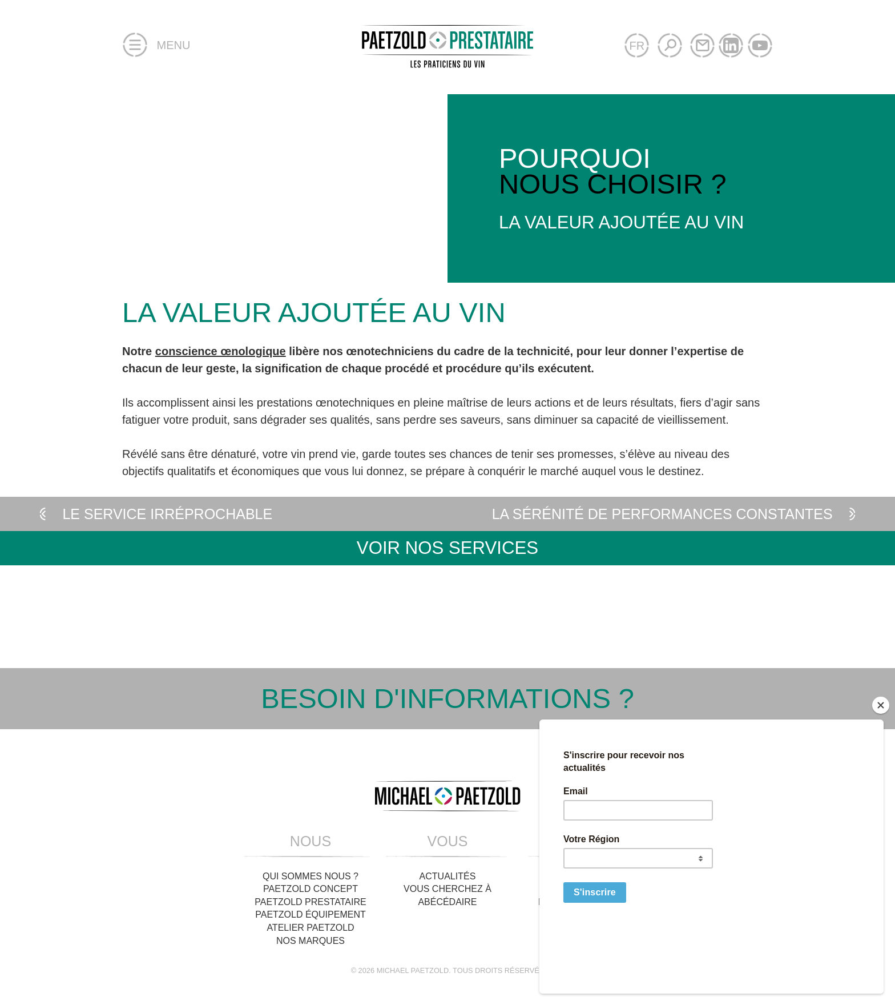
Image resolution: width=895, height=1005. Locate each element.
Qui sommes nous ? (310, 876)
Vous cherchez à (447, 889)
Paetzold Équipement (310, 914)
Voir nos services (447, 548)
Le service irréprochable (153, 513)
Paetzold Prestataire (310, 902)
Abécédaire (447, 902)
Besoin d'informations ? (447, 698)
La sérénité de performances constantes (676, 513)
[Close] (880, 772)
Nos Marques (310, 940)
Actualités (448, 876)
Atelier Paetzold (310, 927)
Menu (156, 46)
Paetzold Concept (310, 889)
